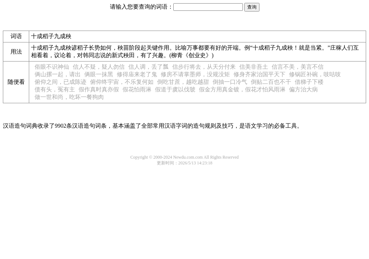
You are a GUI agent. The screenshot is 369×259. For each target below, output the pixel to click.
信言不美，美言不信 (298, 67)
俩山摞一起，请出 (58, 74)
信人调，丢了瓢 (148, 67)
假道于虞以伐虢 (175, 89)
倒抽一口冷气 (230, 82)
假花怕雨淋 (137, 89)
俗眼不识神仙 (52, 67)
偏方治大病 (303, 89)
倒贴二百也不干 (271, 82)
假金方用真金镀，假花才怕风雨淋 (242, 89)
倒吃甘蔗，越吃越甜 (183, 82)
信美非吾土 (253, 67)
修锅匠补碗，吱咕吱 (315, 74)
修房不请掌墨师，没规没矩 (195, 74)
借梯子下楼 (309, 82)
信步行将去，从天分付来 (204, 67)
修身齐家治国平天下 (259, 74)
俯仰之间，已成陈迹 (60, 82)
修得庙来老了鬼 (137, 74)
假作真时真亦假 (99, 89)
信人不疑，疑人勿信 (99, 67)
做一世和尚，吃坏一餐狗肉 (69, 97)
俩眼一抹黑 (98, 74)
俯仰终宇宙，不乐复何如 (122, 82)
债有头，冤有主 (55, 89)
